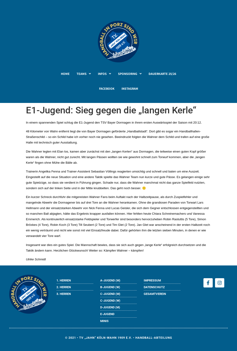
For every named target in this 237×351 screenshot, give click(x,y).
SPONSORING (130, 74)
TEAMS (84, 74)
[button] (83, 74)
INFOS (104, 74)
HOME (65, 74)
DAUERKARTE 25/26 (162, 74)
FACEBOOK (107, 88)
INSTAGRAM (130, 88)
